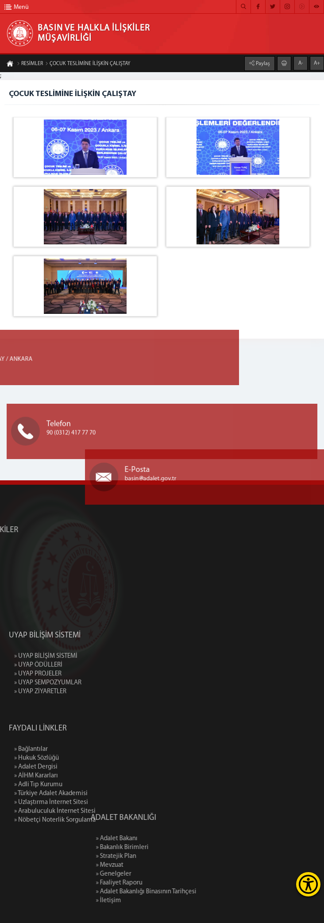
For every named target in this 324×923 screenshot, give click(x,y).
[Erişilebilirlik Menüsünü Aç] (308, 884)
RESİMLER (30, 64)
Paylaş (262, 63)
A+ (317, 63)
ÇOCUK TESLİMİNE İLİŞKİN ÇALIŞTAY (87, 64)
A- (300, 63)
